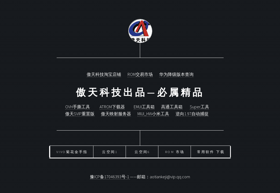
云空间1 (110, 152)
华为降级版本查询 (176, 74)
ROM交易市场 (140, 74)
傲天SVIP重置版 (79, 113)
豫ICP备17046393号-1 (110, 176)
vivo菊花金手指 (72, 152)
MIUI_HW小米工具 (153, 113)
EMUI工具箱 (144, 106)
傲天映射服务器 (116, 113)
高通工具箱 (172, 106)
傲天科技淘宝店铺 (104, 74)
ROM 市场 (174, 152)
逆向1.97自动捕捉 (192, 113)
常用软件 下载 (211, 152)
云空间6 (142, 152)
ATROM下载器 (112, 106)
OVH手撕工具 (77, 106)
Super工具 (199, 106)
